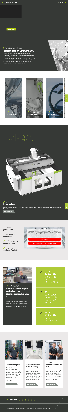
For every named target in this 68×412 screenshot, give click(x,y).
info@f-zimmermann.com (31, 408)
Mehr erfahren (11, 384)
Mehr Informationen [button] (44, 234)
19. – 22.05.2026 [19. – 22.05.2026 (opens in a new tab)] (50, 293)
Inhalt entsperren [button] (44, 239)
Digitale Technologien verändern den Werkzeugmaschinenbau (17, 292)
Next (65, 98)
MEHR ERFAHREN (8, 211)
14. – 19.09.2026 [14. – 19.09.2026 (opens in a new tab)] (50, 314)
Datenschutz (44, 408)
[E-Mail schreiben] (66, 207)
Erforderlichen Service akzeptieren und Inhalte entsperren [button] (44, 243)
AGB (49, 408)
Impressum (39, 408)
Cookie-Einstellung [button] (40, 406)
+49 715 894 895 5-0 (30, 406)
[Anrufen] (66, 204)
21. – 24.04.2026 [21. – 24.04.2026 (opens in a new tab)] (50, 273)
